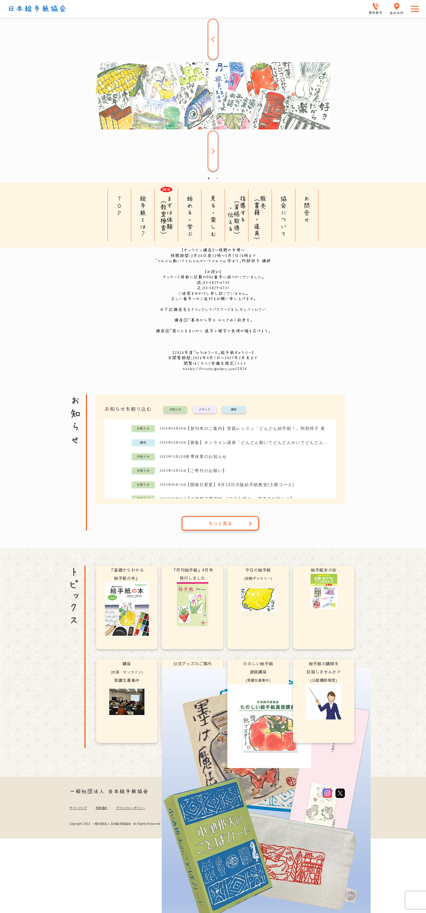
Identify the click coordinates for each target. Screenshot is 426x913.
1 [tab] (209, 178)
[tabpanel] (213, 95)
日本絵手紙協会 (37, 9)
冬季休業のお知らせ (206, 456)
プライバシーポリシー (130, 808)
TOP (119, 205)
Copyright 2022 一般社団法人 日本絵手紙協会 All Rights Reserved (114, 824)
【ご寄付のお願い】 (206, 470)
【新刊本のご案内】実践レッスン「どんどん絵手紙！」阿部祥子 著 (255, 428)
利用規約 (101, 808)
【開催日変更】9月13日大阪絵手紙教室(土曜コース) (240, 484)
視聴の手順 (229, 250)
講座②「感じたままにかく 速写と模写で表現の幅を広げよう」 (213, 331)
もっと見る (230, 523)
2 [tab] (217, 178)
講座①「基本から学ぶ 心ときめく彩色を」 (213, 320)
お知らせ (175, 409)
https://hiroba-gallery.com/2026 (215, 368)
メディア (204, 409)
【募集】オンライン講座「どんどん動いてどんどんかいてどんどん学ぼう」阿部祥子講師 (258, 442)
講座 (234, 409)
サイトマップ (78, 808)
